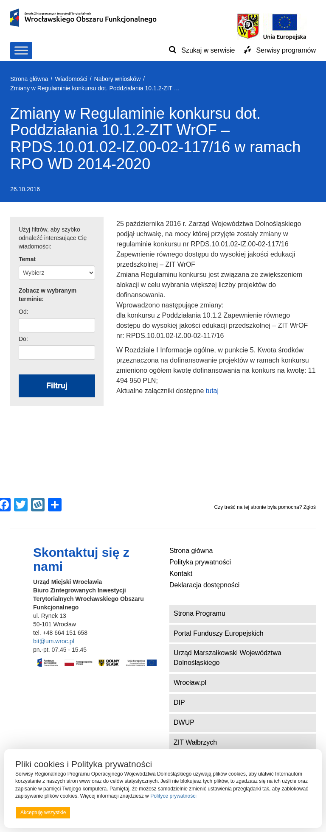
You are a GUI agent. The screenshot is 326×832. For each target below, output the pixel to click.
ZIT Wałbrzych (195, 742)
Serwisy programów (286, 50)
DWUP (184, 722)
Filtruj (56, 385)
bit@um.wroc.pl (53, 641)
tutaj (212, 390)
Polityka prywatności (200, 562)
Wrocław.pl (190, 682)
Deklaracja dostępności (204, 585)
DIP (179, 702)
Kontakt (180, 573)
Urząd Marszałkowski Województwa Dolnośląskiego (227, 657)
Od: (23, 311)
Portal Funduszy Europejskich (219, 633)
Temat (27, 259)
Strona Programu (199, 613)
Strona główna (191, 550)
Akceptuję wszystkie (43, 812)
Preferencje (293, 812)
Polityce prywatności (173, 796)
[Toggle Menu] (21, 50)
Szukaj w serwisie (208, 50)
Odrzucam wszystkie (173, 812)
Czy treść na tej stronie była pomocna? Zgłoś (265, 507)
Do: (23, 338)
